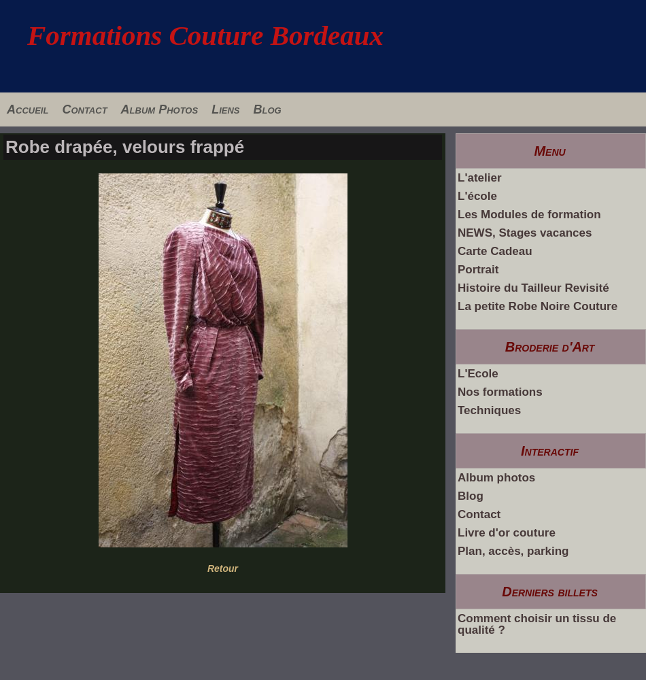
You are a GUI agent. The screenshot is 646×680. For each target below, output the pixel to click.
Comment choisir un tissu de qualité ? (537, 624)
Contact (84, 109)
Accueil (27, 109)
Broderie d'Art (550, 346)
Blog (267, 109)
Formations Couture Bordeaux (205, 35)
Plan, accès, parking (513, 551)
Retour (222, 568)
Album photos (496, 477)
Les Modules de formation (529, 214)
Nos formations (500, 392)
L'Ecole (478, 373)
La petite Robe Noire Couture (537, 306)
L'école (477, 196)
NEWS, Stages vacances (525, 232)
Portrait (478, 269)
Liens (225, 109)
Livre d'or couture (507, 532)
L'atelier (480, 177)
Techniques (489, 410)
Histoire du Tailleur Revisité (533, 288)
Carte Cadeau (495, 251)
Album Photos (160, 109)
